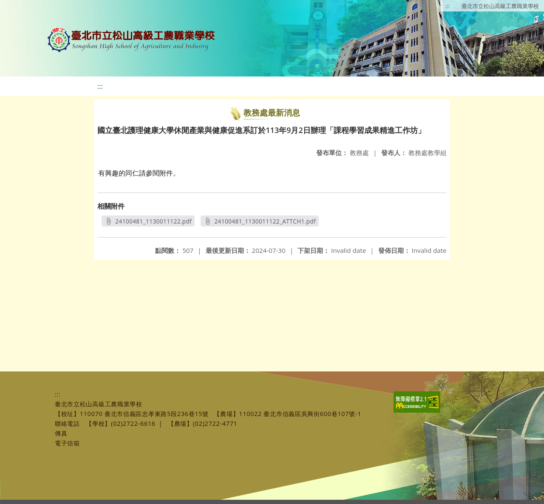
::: (448, 6)
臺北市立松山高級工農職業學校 (500, 6)
